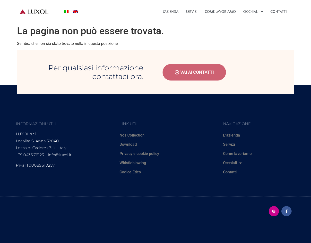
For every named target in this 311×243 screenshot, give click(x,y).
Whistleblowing (133, 163)
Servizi (192, 11)
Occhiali (253, 12)
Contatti (278, 11)
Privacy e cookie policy (139, 153)
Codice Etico (130, 172)
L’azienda (171, 11)
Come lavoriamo (220, 11)
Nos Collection (132, 135)
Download (128, 144)
